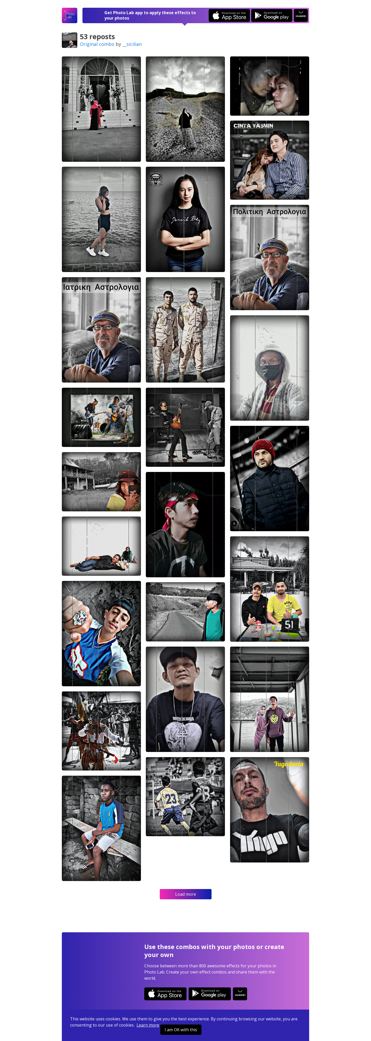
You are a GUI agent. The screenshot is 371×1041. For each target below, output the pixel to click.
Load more (185, 894)
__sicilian (132, 44)
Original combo (97, 44)
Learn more (148, 1025)
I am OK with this (181, 1029)
